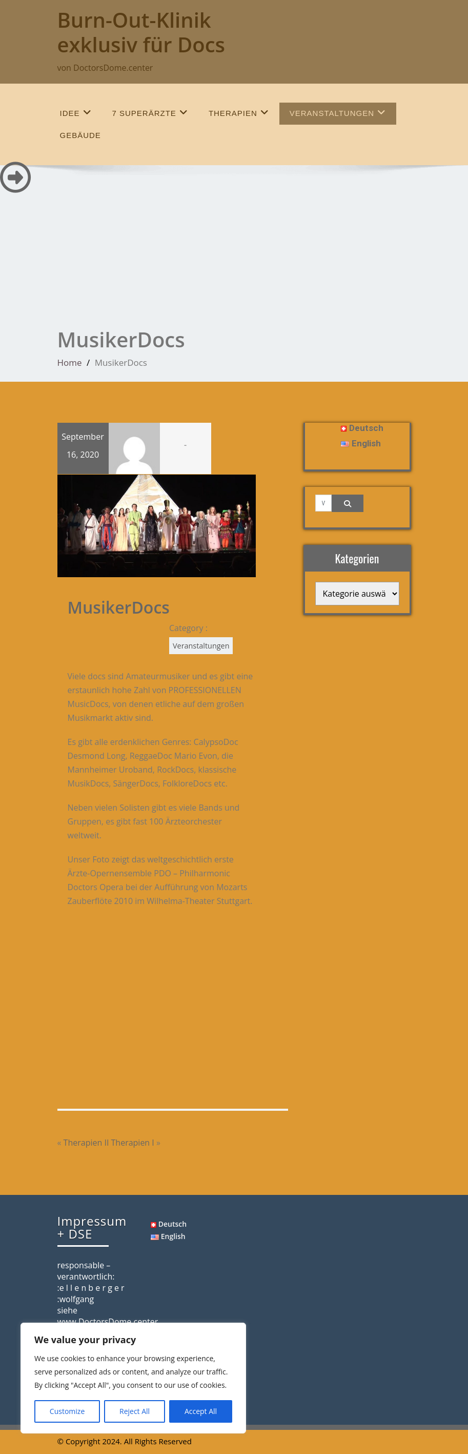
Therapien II (86, 1142)
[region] (133, 1378)
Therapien (239, 112)
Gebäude (80, 135)
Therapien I (132, 1142)
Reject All (134, 1411)
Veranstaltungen (338, 112)
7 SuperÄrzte (150, 112)
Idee (76, 112)
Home (69, 362)
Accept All (201, 1411)
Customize (67, 1411)
